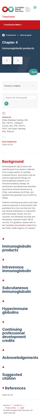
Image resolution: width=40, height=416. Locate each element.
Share (34, 72)
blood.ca (6, 405)
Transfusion (11, 35)
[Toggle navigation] (35, 7)
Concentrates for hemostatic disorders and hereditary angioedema (18, 60)
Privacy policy (10, 408)
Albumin (7, 60)
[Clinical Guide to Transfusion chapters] (20, 85)
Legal (22, 408)
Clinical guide (25, 35)
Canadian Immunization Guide (18, 225)
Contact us (18, 405)
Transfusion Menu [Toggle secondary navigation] (12, 25)
